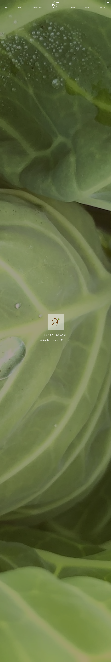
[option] (55, 331)
